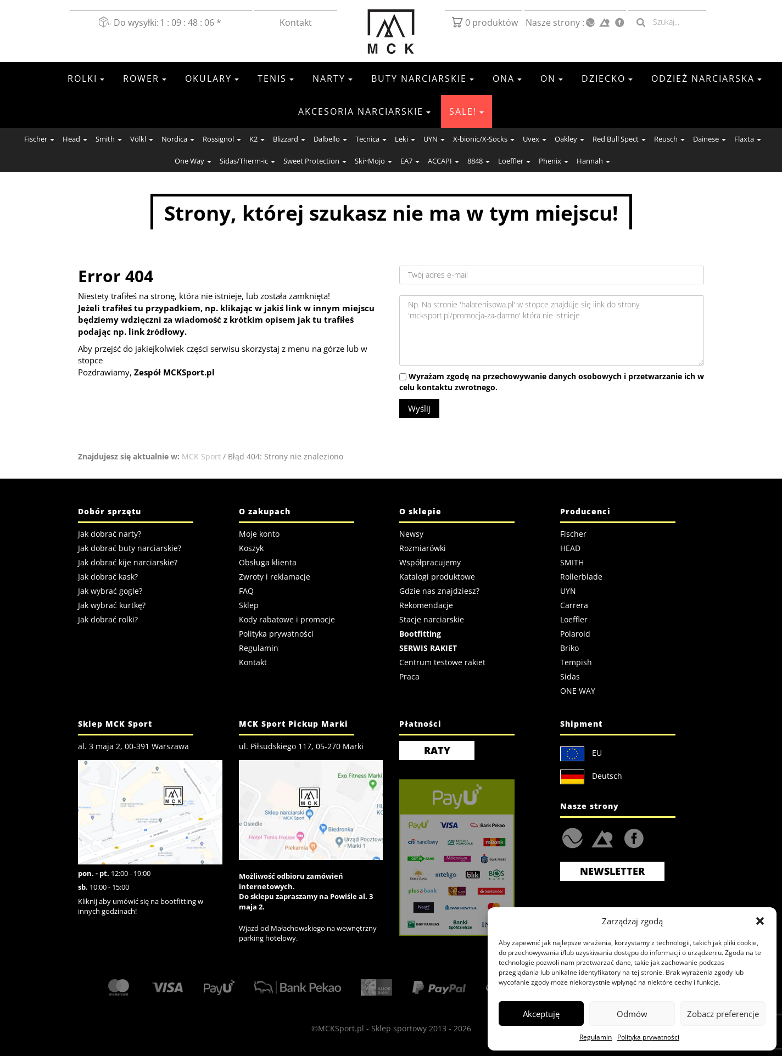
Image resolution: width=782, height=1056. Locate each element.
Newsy (411, 534)
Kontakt (296, 22)
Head (75, 139)
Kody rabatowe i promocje (287, 619)
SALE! (466, 111)
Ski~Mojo (373, 161)
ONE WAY (577, 691)
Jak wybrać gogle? (110, 591)
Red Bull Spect (619, 139)
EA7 (410, 161)
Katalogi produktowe (437, 576)
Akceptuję (541, 1013)
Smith (109, 139)
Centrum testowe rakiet (442, 662)
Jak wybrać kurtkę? (112, 605)
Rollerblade (581, 576)
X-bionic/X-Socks (484, 139)
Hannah (593, 161)
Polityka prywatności (648, 1037)
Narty (332, 78)
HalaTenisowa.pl (572, 838)
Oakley (569, 139)
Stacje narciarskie (431, 619)
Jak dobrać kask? (108, 576)
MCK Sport (201, 456)
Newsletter (612, 871)
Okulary (212, 78)
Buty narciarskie (422, 78)
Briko (569, 648)
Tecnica (371, 139)
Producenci (585, 511)
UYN (434, 139)
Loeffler (514, 161)
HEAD (570, 548)
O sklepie (420, 511)
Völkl (141, 139)
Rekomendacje (426, 605)
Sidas (570, 676)
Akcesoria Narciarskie (364, 111)
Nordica (177, 139)
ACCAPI (443, 161)
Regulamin (595, 1037)
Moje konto (259, 534)
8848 (478, 161)
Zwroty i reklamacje (274, 576)
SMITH (572, 562)
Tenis (276, 78)
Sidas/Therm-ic (247, 161)
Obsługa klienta (268, 562)
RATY (437, 750)
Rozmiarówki (422, 548)
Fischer (39, 139)
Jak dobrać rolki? (108, 619)
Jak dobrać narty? (109, 534)
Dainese (709, 139)
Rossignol (222, 139)
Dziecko (607, 78)
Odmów (632, 1013)
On (551, 78)
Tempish (576, 662)
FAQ (246, 591)
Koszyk (251, 548)
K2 (257, 139)
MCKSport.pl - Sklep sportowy (372, 1028)
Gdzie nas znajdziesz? (439, 591)
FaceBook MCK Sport (631, 835)
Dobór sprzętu (109, 511)
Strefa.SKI (602, 837)
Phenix (553, 161)
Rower (144, 78)
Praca (409, 676)
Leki (405, 139)
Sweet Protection (315, 161)
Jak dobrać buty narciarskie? (129, 548)
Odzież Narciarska (706, 78)
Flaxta (747, 139)
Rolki (86, 78)
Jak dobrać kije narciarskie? (127, 562)
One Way (193, 161)
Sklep (249, 605)
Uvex (534, 139)
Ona (507, 78)
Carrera (574, 605)
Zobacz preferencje (723, 1013)
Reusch (669, 139)
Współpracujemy (430, 562)
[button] (760, 920)
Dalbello (330, 139)
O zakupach (265, 511)
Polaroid (575, 633)
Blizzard (289, 139)
